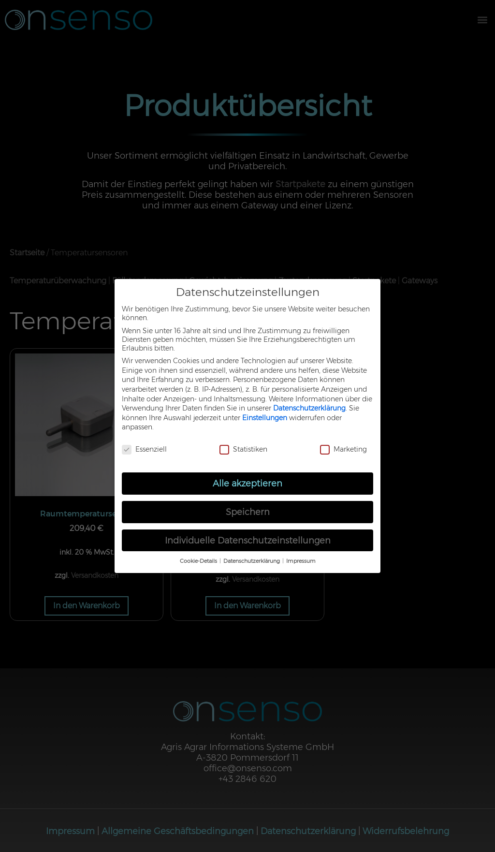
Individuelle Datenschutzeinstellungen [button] (248, 540)
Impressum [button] (301, 561)
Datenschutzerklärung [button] (252, 561)
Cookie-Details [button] (199, 561)
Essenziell (144, 449)
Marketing (343, 449)
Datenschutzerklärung (309, 408)
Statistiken (243, 449)
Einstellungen (264, 417)
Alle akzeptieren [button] (247, 483)
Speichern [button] (248, 512)
